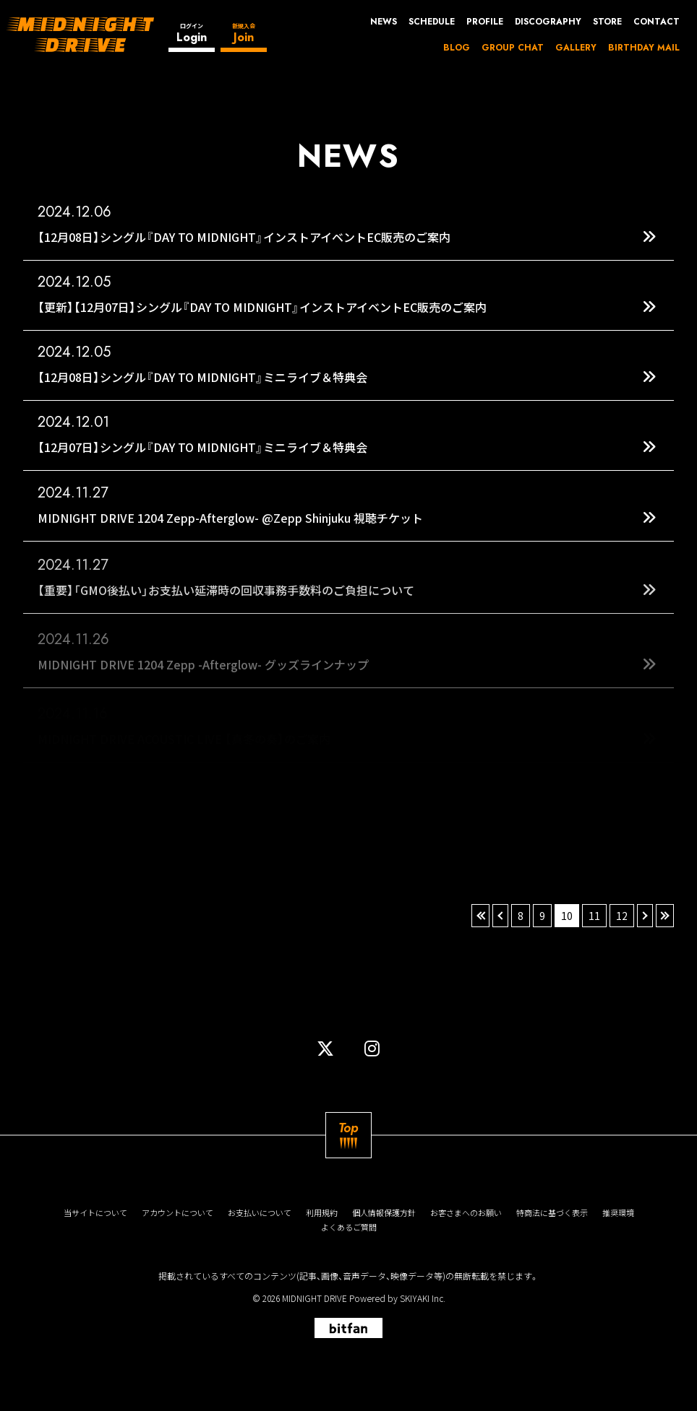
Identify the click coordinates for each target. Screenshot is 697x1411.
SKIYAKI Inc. (422, 1298)
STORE (607, 21)
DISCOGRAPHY (548, 21)
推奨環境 (618, 1212)
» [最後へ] (664, 915)
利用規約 (322, 1212)
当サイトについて (95, 1212)
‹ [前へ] (500, 915)
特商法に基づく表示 (552, 1212)
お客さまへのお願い (466, 1212)
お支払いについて (259, 1212)
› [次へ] (644, 915)
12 (622, 915)
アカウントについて (177, 1212)
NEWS (383, 21)
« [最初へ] (480, 915)
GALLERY (575, 47)
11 (594, 915)
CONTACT (656, 21)
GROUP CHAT (513, 47)
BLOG (456, 47)
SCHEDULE (432, 21)
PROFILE (484, 21)
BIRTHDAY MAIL (644, 47)
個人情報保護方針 (384, 1212)
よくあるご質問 (349, 1227)
